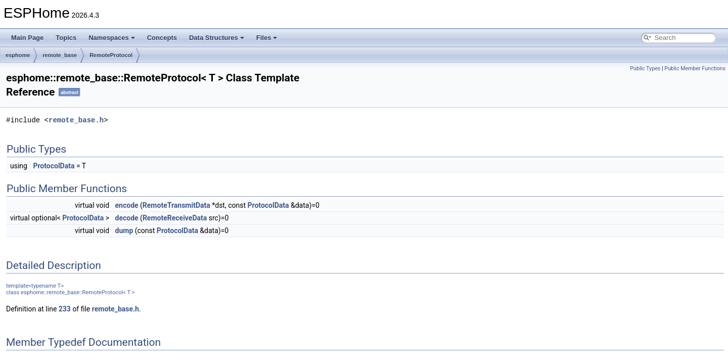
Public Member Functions (694, 68)
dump (124, 230)
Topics (66, 37)
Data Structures (216, 37)
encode (127, 205)
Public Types (645, 68)
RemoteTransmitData (176, 205)
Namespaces (111, 37)
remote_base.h (76, 120)
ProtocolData (53, 166)
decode (127, 218)
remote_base (59, 55)
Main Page (27, 37)
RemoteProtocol (110, 55)
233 (65, 309)
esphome (18, 55)
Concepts (162, 37)
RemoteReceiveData (175, 218)
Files (267, 37)
